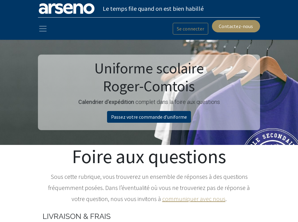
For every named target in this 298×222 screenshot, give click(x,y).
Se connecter (190, 29)
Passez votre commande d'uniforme (149, 117)
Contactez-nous (236, 26)
